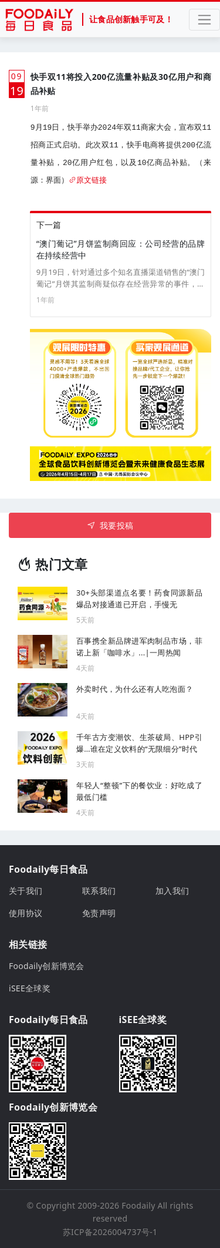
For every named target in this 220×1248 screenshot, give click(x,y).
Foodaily (138, 1205)
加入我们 (172, 890)
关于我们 (25, 890)
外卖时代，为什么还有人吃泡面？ (134, 689)
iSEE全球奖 (29, 988)
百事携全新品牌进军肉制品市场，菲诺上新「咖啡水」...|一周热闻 (139, 646)
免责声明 (99, 913)
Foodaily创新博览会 (46, 965)
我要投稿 (110, 525)
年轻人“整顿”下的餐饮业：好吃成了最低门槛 (139, 791)
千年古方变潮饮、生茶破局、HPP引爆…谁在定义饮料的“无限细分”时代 (139, 743)
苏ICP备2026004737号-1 (110, 1231)
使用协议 (25, 913)
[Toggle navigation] (204, 20)
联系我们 (99, 890)
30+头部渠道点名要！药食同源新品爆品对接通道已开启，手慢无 (139, 598)
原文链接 (88, 180)
